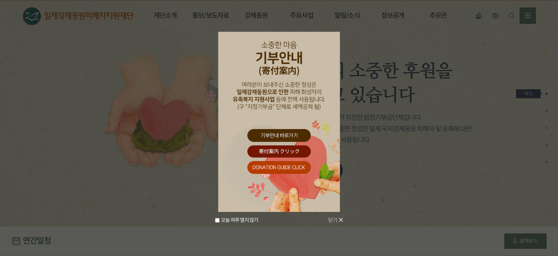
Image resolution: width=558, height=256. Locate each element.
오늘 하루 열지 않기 (239, 220)
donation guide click (279, 167)
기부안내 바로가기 (279, 135)
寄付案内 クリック (279, 151)
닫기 (332, 220)
